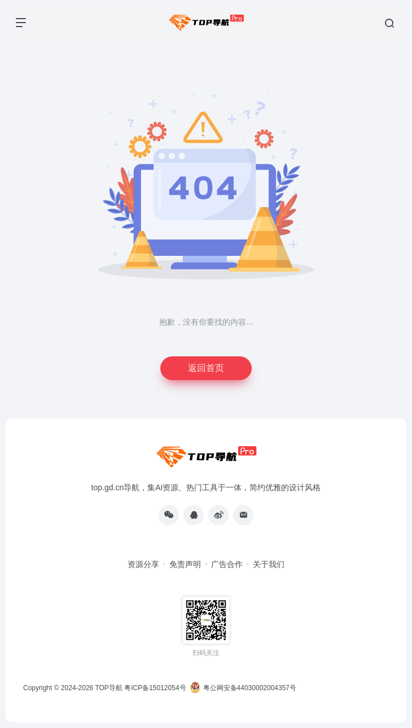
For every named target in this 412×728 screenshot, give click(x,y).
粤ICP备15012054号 (155, 688)
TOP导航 (108, 688)
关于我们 (268, 564)
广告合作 (227, 564)
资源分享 (143, 564)
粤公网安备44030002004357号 (243, 688)
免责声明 (185, 564)
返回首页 (206, 368)
